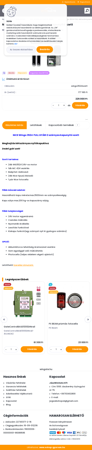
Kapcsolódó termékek (64, 125)
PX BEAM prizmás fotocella (63, 323)
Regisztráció (85, 2)
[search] (87, 10)
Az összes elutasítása (21, 49)
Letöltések (36, 125)
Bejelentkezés (70, 2)
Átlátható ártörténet (15, 79)
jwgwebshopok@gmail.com (63, 401)
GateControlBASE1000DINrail (19, 326)
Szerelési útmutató (23, 265)
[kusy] (58, 105)
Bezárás (45, 49)
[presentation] (4, 319)
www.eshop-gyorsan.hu (52, 447)
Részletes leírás (14, 125)
